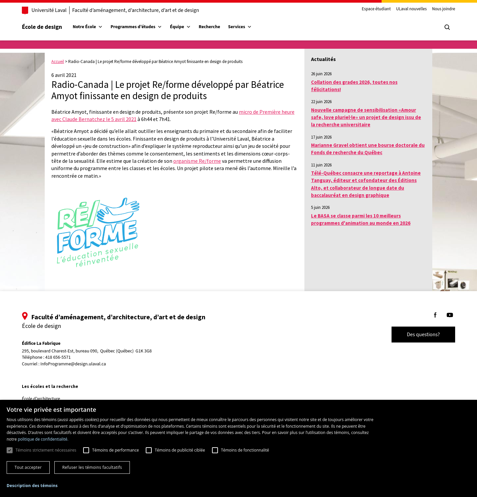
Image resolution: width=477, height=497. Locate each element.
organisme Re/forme (197, 160)
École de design (42, 27)
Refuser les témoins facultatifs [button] (92, 467)
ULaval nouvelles (411, 9)
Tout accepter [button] (28, 467)
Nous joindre (443, 9)
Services (240, 27)
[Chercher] (447, 27)
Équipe (180, 27)
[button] (32, 485)
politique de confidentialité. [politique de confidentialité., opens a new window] (43, 439)
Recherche (209, 27)
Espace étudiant (376, 9)
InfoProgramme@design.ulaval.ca (73, 364)
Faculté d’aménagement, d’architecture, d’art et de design (135, 10)
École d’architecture (41, 399)
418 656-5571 (58, 357)
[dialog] (238, 448)
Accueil (57, 61)
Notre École (87, 27)
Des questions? (423, 334)
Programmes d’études (136, 27)
